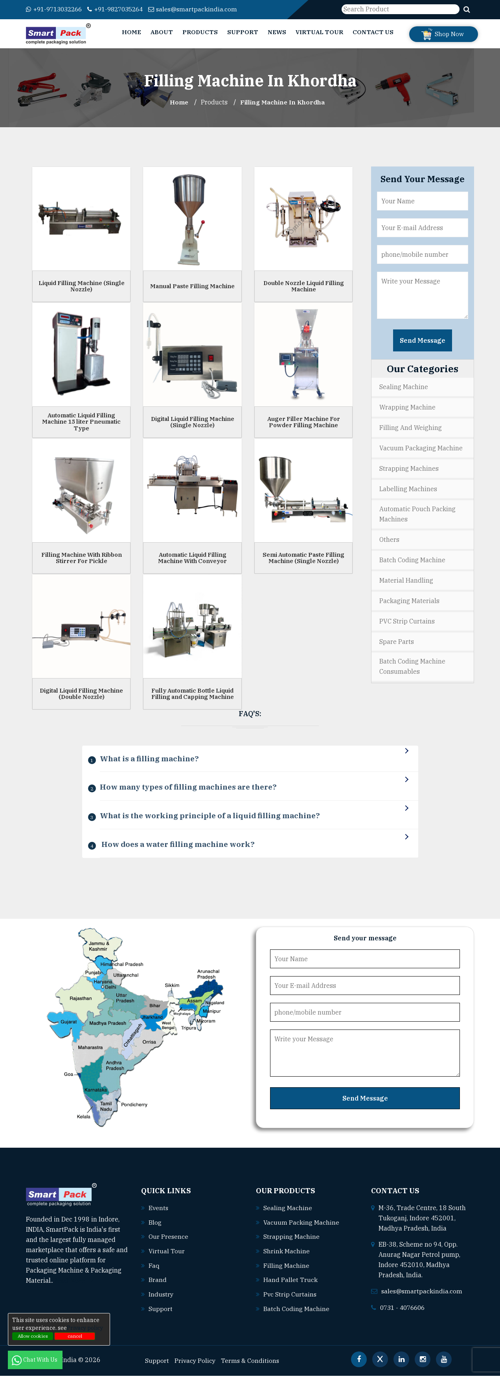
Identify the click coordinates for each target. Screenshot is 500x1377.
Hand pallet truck (290, 1282)
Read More (73, 1283)
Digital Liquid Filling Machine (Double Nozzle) (81, 693)
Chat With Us (35, 1359)
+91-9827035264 (122, 9)
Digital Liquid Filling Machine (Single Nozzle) (192, 422)
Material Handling (406, 577)
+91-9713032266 (56, 9)
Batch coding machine (296, 1310)
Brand (158, 1282)
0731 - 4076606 (404, 1310)
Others (389, 537)
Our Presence (169, 1239)
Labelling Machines (408, 487)
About (162, 32)
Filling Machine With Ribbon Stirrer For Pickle (81, 557)
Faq (154, 1267)
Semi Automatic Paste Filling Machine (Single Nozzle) (303, 557)
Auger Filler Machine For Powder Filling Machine (303, 422)
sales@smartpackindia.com (203, 9)
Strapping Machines (409, 467)
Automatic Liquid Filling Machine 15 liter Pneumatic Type (81, 421)
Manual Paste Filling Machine (192, 285)
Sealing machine (287, 1211)
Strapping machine (291, 1239)
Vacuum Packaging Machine (421, 447)
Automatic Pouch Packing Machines (417, 512)
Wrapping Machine (407, 407)
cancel (75, 1336)
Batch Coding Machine (412, 557)
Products (200, 32)
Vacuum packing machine (301, 1225)
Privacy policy (85, 1327)
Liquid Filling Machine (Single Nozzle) (82, 286)
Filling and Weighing (410, 427)
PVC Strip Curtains (407, 617)
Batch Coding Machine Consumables (412, 662)
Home (131, 32)
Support (242, 32)
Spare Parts (396, 637)
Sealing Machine (403, 387)
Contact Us (373, 32)
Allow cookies (33, 1336)
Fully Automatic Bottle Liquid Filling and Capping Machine (192, 693)
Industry (161, 1296)
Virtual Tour (319, 32)
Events (159, 1211)
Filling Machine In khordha (283, 102)
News (277, 32)
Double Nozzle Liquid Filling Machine (303, 286)
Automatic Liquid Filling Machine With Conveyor (192, 557)
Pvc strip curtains (290, 1296)
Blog (155, 1225)
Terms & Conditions (251, 1362)
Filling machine (286, 1267)
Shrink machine (286, 1253)
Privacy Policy (196, 1362)
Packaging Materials (409, 597)
